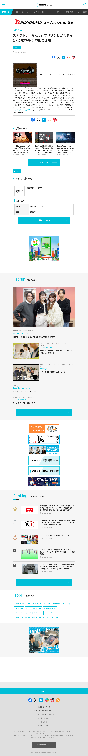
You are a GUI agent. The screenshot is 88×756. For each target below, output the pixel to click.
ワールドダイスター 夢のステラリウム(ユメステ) (29, 617)
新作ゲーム (18, 30)
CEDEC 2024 (19, 608)
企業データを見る (44, 220)
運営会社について (44, 707)
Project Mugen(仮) (50, 608)
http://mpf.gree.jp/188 (21, 110)
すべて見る (44, 162)
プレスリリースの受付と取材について (44, 714)
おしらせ (44, 722)
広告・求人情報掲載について (44, 711)
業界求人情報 (39, 12)
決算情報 (69, 12)
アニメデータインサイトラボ (41, 604)
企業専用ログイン (44, 745)
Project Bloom (50, 613)
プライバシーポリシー (44, 726)
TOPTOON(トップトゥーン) (61, 604)
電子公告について (44, 718)
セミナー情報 (55, 12)
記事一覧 (5, 12)
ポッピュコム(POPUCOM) (33, 608)
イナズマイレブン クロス (22, 604)
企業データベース (21, 12)
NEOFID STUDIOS (52, 617)
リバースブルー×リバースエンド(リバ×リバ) (28, 613)
